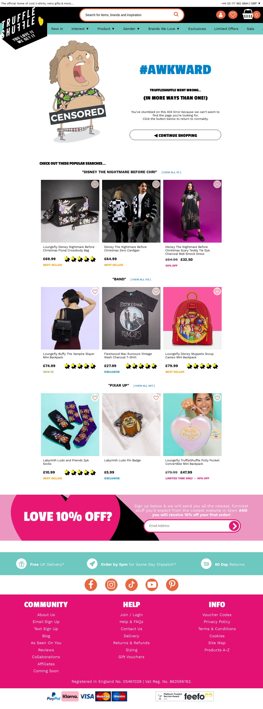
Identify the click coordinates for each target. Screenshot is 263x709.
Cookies (217, 636)
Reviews (46, 650)
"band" (131, 279)
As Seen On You (46, 643)
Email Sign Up (46, 622)
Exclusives (197, 29)
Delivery (131, 636)
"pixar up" (131, 385)
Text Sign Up (46, 629)
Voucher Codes (217, 615)
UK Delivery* (40, 564)
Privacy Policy (217, 622)
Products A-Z (217, 650)
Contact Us (131, 629)
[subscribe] (234, 526)
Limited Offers (226, 29)
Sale (250, 29)
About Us (46, 615)
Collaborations (46, 657)
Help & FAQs (131, 622)
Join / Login (131, 615)
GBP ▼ (256, 3)
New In (57, 29)
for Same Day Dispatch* (131, 564)
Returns (223, 564)
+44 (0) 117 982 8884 (235, 3)
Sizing (131, 650)
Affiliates (46, 664)
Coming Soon (46, 671)
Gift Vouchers (131, 657)
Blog (46, 636)
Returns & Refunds (131, 643)
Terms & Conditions (217, 629)
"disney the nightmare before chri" (131, 172)
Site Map (217, 643)
